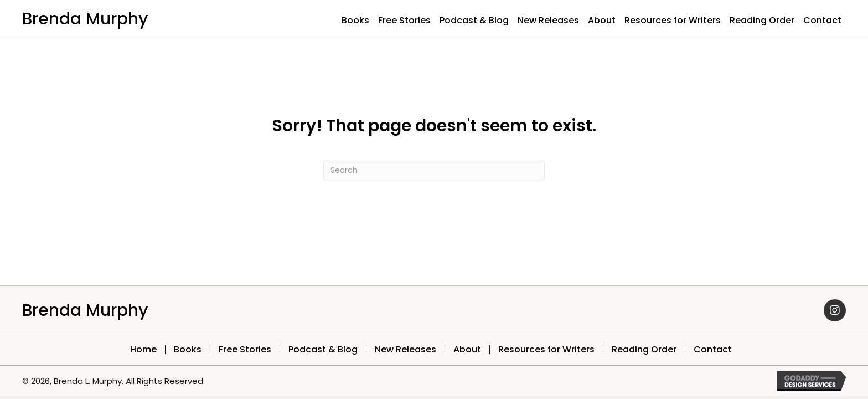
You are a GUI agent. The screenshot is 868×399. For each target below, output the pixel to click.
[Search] (434, 170)
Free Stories (245, 349)
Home (143, 349)
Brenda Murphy (85, 18)
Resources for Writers (546, 349)
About (467, 349)
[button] (835, 310)
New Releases (405, 349)
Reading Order (644, 349)
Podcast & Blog (323, 349)
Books (188, 349)
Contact (713, 349)
